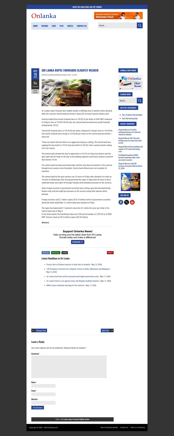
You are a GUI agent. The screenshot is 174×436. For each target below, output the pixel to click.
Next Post (105, 330)
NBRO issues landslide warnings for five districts (65, 285)
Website (34, 399)
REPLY (110, 253)
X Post (64, 253)
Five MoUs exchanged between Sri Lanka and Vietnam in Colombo (129, 132)
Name (34, 382)
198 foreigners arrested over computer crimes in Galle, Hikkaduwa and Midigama (78, 269)
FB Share (46, 253)
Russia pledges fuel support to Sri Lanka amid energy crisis (130, 149)
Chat (54, 25)
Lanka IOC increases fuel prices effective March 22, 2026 (130, 166)
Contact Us (124, 427)
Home (35, 25)
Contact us (81, 25)
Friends (44, 25)
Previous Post (41, 330)
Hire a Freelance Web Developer (132, 114)
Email (34, 390)
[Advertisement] (87, 49)
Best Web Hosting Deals (130, 118)
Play (62, 25)
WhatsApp (55, 253)
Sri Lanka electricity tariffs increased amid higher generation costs (72, 276)
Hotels (70, 25)
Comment (35, 86)
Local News (35, 92)
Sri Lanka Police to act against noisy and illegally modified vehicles (72, 281)
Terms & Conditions (137, 427)
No (35, 83)
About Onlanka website (109, 427)
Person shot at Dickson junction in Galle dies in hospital (68, 264)
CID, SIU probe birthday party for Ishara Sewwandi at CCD (129, 140)
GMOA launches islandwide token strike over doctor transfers (129, 157)
